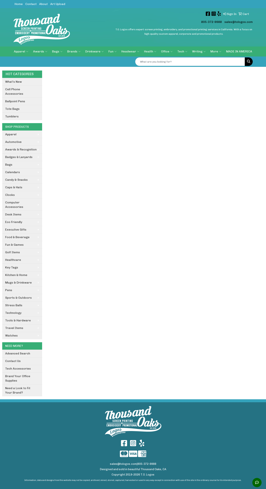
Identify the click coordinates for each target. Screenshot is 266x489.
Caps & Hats (13, 187)
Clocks (10, 195)
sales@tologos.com (238, 22)
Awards (40, 51)
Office (167, 51)
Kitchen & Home (16, 275)
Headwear (130, 51)
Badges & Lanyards (19, 157)
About (43, 4)
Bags (57, 51)
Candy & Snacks (16, 179)
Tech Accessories (18, 368)
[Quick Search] (190, 61)
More (215, 51)
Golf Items (12, 252)
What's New (13, 81)
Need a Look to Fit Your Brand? (17, 390)
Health (150, 51)
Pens (8, 290)
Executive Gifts (15, 229)
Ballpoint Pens (15, 101)
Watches (11, 335)
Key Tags (11, 267)
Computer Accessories (14, 205)
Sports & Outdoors (18, 297)
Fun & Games (14, 244)
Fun (112, 51)
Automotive (13, 142)
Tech (182, 51)
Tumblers (12, 116)
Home (19, 4)
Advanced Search (17, 353)
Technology (13, 313)
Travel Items (14, 328)
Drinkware (94, 51)
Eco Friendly (13, 222)
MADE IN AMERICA (239, 51)
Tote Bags (12, 109)
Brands (74, 51)
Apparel (21, 51)
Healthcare (13, 260)
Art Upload (57, 4)
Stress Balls (13, 305)
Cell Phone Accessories (14, 91)
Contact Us (13, 361)
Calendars (12, 172)
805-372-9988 (211, 22)
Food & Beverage (17, 237)
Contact (31, 4)
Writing (199, 51)
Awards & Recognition (21, 149)
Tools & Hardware (18, 320)
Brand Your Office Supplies (17, 378)
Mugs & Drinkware (18, 282)
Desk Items (13, 214)
